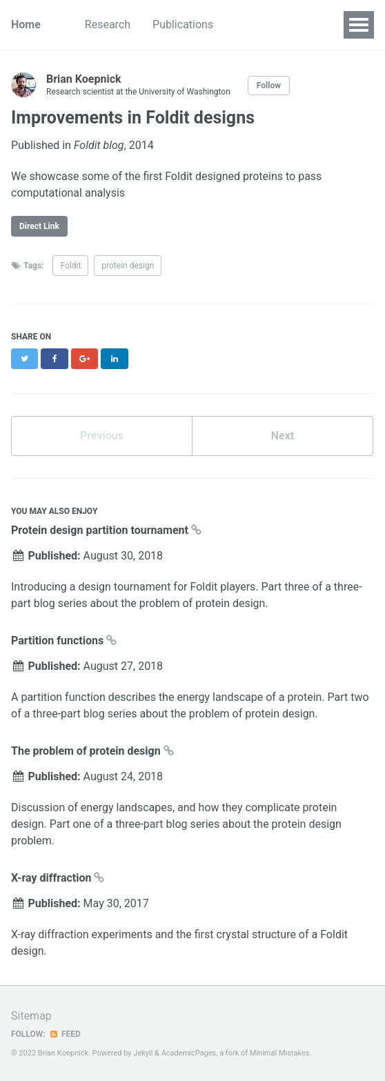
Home (26, 24)
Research (107, 24)
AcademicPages (189, 1053)
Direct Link (39, 226)
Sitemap (31, 1015)
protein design (127, 265)
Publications (182, 24)
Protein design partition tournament (101, 530)
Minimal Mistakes (280, 1053)
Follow (269, 85)
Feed (65, 1034)
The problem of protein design (87, 750)
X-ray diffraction (52, 877)
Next (282, 435)
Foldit (70, 265)
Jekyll (142, 1053)
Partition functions (58, 640)
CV (242, 24)
